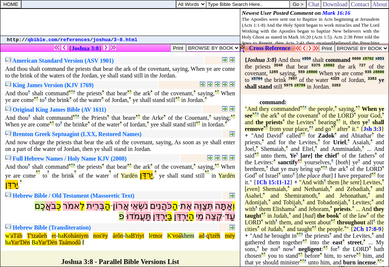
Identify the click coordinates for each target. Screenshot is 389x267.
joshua (102, 40)
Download (335, 4)
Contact (360, 4)
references (75, 40)
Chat (314, 4)
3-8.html (126, 40)
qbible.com (42, 40)
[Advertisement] (120, 22)
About (380, 4)
